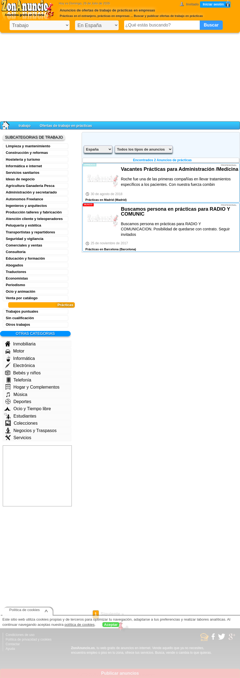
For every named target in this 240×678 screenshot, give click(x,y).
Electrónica (20, 365)
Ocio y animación (20, 291)
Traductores (16, 272)
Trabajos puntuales (22, 311)
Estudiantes (20, 416)
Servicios (18, 437)
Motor (14, 351)
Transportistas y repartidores (30, 232)
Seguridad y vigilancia (24, 239)
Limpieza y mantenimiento (28, 146)
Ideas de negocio (20, 179)
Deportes (18, 401)
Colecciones (21, 423)
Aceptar (111, 625)
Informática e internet (24, 166)
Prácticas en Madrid (99, 199)
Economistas (17, 278)
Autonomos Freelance (24, 199)
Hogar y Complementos (32, 387)
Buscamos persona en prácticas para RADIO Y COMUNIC (175, 211)
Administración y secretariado (31, 192)
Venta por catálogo (22, 298)
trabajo (24, 126)
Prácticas (65, 305)
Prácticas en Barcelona (102, 249)
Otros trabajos (18, 324)
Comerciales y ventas (24, 245)
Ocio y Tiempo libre (27, 408)
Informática (21, 359)
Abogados (14, 265)
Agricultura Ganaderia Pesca (30, 186)
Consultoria (15, 252)
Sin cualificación (20, 318)
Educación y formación (25, 258)
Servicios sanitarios (22, 173)
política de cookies (80, 625)
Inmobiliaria (20, 344)
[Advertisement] (120, 76)
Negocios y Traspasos (30, 430)
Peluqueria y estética (23, 225)
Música (16, 394)
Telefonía (19, 380)
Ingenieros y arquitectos (26, 206)
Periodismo (15, 285)
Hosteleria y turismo (23, 159)
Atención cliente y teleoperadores (34, 219)
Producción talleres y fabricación (34, 212)
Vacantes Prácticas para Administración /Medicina (179, 169)
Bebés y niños (23, 372)
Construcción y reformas (27, 153)
